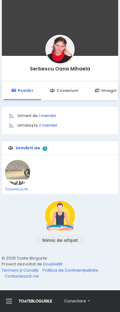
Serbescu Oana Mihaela (60, 69)
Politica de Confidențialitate (70, 270)
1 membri (47, 115)
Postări (22, 90)
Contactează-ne (22, 276)
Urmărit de (28, 148)
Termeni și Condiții (20, 270)
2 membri (48, 125)
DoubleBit (52, 264)
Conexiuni (64, 90)
